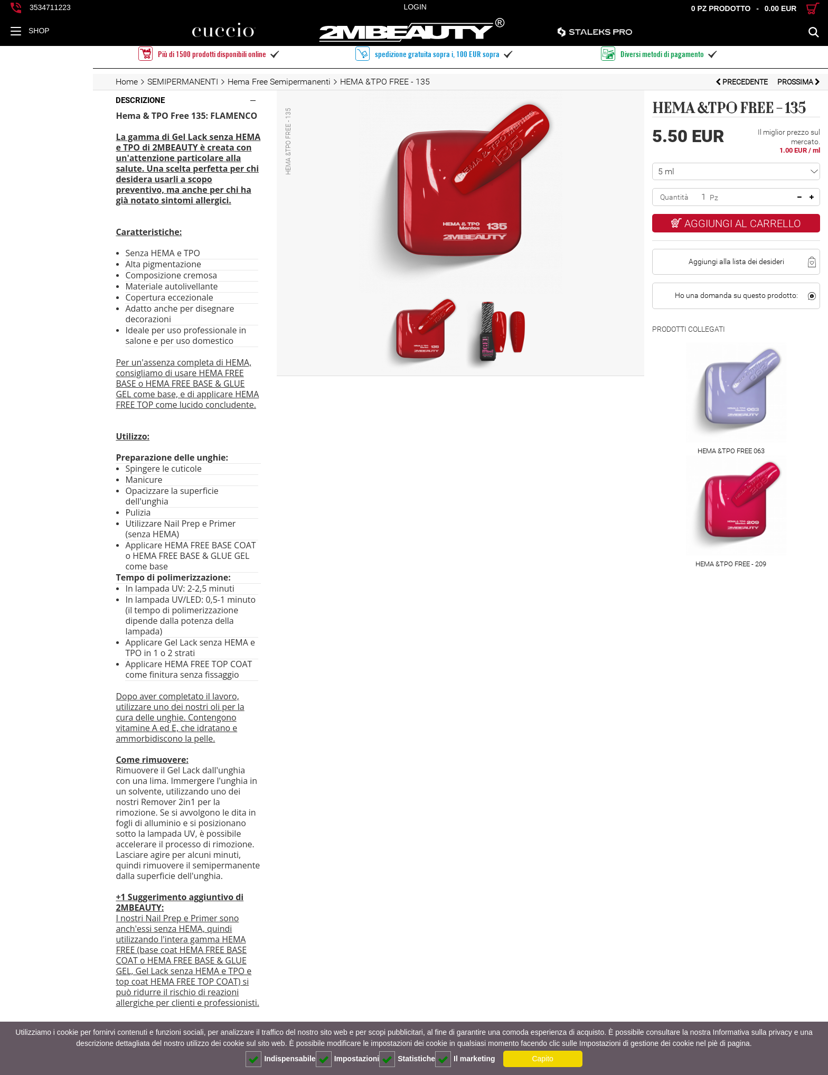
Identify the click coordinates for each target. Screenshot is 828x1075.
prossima (798, 82)
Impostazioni (348, 1059)
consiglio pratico (60, 1019)
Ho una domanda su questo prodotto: (724, 287)
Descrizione (47, 100)
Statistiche (407, 1059)
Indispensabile (280, 1059)
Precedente (742, 82)
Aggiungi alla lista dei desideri (725, 253)
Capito (542, 1058)
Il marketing (465, 1059)
